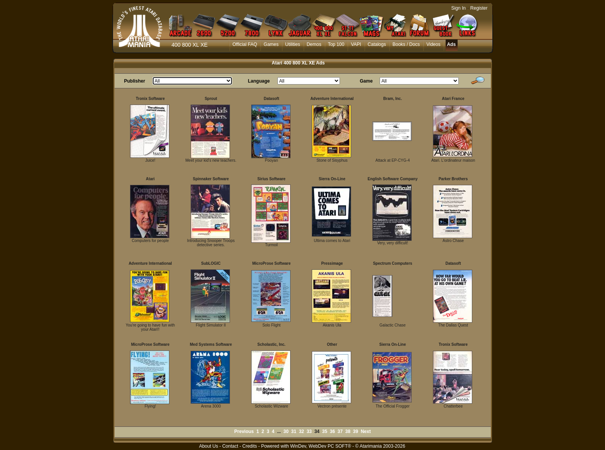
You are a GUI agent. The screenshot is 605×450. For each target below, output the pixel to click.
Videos (433, 44)
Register (479, 8)
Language (259, 81)
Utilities (292, 44)
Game (366, 81)
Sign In (458, 8)
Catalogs (377, 44)
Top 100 (336, 44)
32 (301, 431)
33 (309, 431)
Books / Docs (406, 44)
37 (340, 431)
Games (271, 44)
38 (347, 431)
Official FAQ (245, 44)
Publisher (134, 81)
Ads (451, 44)
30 (286, 431)
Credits (249, 446)
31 (293, 431)
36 (332, 431)
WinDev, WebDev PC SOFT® (320, 446)
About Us (208, 446)
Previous (244, 431)
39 (355, 431)
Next (366, 431)
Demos (314, 44)
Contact (230, 446)
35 (324, 431)
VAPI (356, 44)
